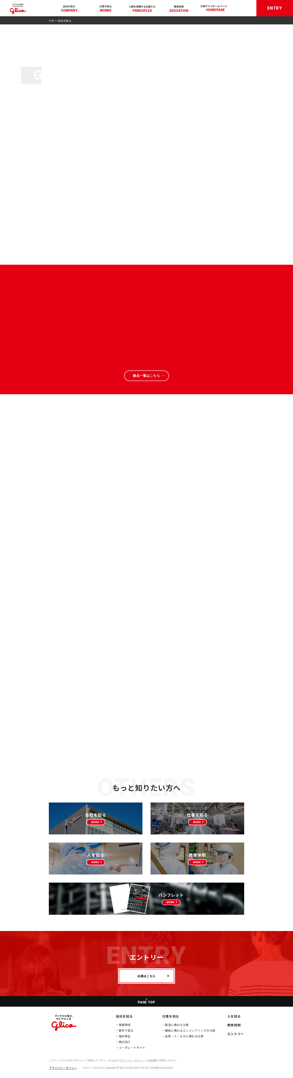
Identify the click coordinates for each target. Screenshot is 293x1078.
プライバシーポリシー (132, 1060)
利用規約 (153, 1060)
